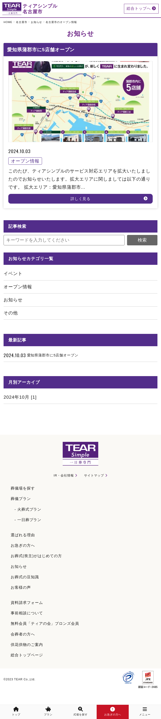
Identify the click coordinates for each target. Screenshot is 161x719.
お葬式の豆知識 (25, 577)
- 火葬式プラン (27, 509)
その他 (11, 312)
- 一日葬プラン (27, 520)
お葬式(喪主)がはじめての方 (36, 556)
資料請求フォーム (27, 603)
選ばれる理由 (23, 535)
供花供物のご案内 (27, 645)
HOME (8, 22)
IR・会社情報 (64, 475)
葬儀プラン (21, 499)
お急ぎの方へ (23, 545)
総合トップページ (27, 655)
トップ (16, 711)
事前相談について (27, 613)
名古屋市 (21, 22)
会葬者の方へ (23, 634)
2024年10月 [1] (20, 397)
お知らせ (36, 22)
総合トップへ (141, 8)
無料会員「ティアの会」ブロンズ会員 (45, 623)
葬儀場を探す (23, 488)
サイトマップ (94, 475)
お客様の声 (21, 587)
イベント (13, 273)
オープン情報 (18, 286)
